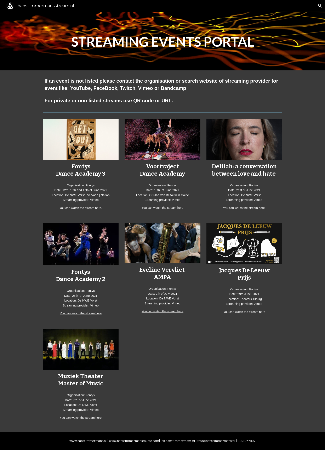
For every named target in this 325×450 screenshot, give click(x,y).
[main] (162, 41)
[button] (320, 6)
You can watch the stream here (162, 207)
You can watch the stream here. (80, 208)
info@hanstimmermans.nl (216, 441)
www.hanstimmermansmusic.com (134, 441)
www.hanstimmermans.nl (88, 441)
